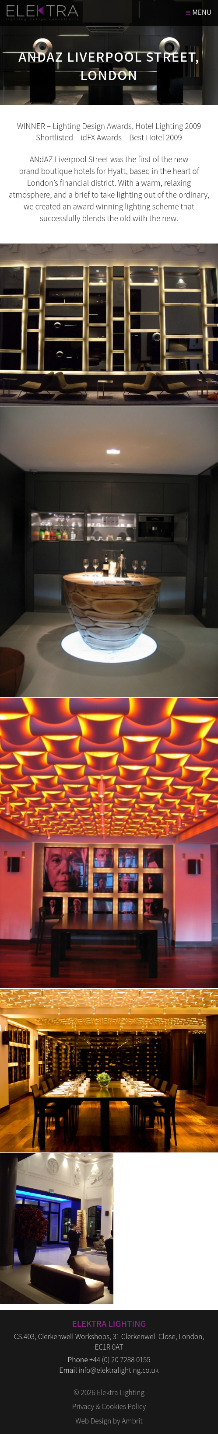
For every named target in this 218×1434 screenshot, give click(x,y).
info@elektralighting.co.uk (118, 1370)
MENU (198, 12)
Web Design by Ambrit (109, 1421)
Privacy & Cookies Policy (109, 1406)
